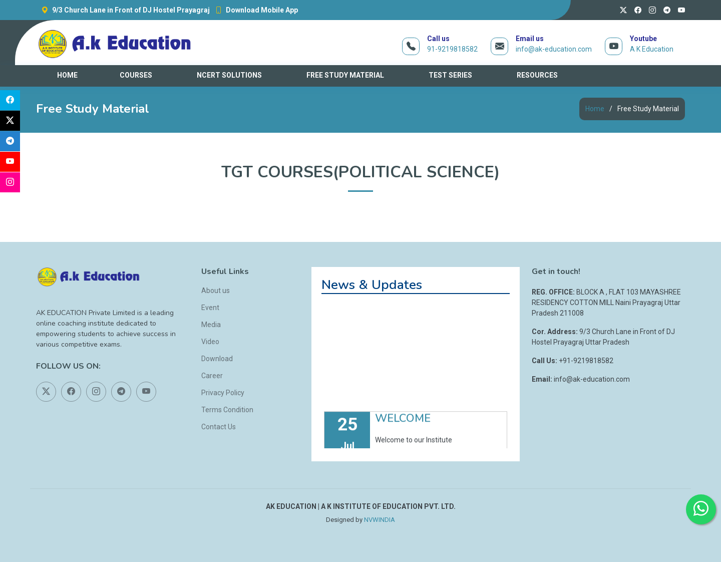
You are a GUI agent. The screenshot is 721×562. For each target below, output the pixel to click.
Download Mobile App (254, 10)
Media (211, 324)
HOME (67, 75)
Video (210, 341)
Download (217, 358)
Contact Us (218, 426)
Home (594, 109)
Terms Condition (227, 409)
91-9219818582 (452, 49)
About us (215, 290)
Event (210, 307)
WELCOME (403, 425)
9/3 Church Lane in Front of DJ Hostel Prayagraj (123, 10)
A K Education (651, 49)
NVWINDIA (379, 519)
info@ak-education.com (554, 49)
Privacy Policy (222, 392)
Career (212, 375)
